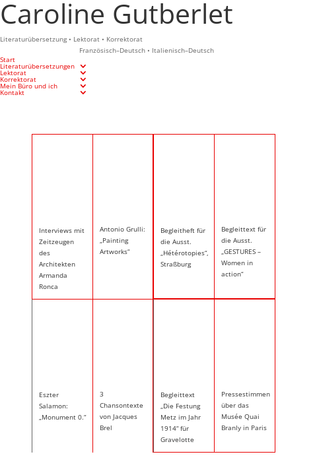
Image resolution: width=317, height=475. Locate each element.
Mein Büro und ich (28, 85)
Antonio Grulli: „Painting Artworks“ (122, 240)
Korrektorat (18, 79)
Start (7, 59)
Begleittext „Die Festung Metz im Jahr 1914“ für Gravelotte (180, 417)
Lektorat (13, 72)
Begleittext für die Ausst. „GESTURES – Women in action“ (243, 251)
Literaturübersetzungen (37, 66)
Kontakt (12, 92)
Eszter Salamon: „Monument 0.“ (62, 406)
